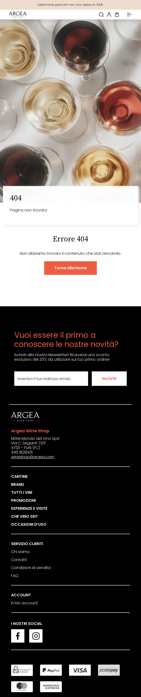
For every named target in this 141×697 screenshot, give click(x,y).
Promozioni (23, 500)
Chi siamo (20, 552)
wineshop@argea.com (32, 457)
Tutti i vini (21, 492)
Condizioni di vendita (31, 567)
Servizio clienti (27, 544)
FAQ (14, 575)
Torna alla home (70, 268)
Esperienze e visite (29, 508)
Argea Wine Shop (30, 430)
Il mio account (24, 603)
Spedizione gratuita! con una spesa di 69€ (70, 5)
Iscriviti (109, 378)
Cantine (19, 476)
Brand (17, 484)
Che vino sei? (24, 516)
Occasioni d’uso (28, 524)
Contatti (19, 559)
